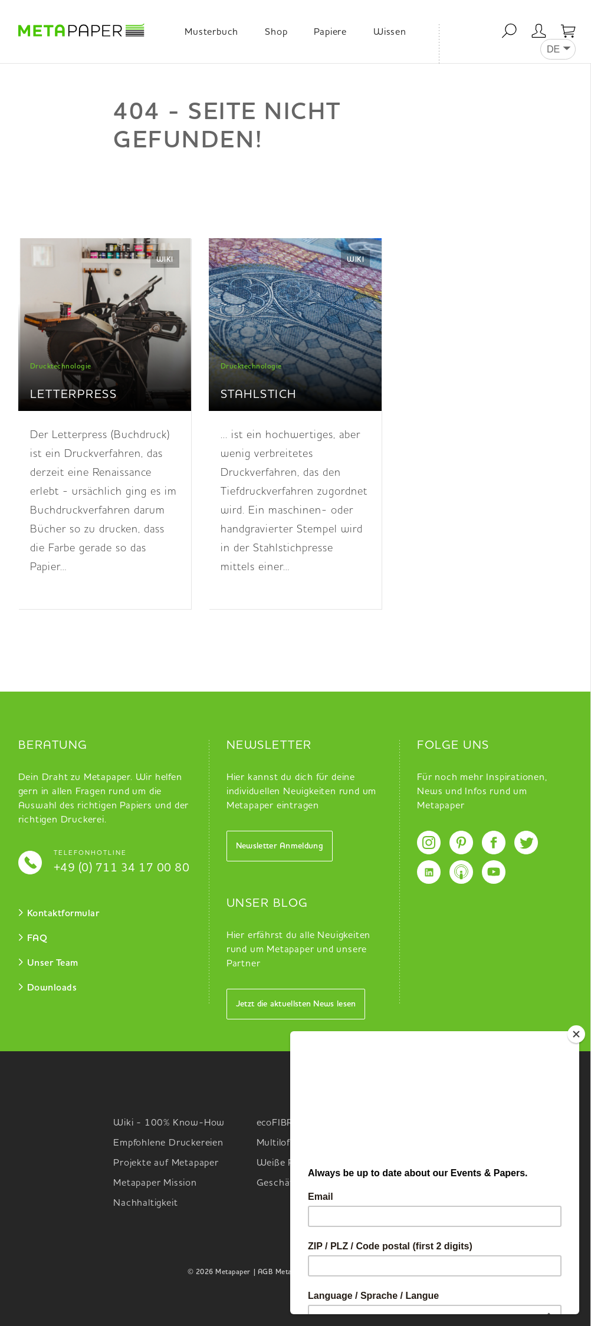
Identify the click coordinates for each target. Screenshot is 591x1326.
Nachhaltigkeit (145, 1203)
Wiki (164, 260)
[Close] (581, 1034)
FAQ (37, 938)
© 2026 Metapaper (219, 1272)
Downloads (52, 988)
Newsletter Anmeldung (279, 846)
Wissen (389, 32)
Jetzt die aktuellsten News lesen (296, 1004)
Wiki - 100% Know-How (169, 1123)
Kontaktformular (63, 914)
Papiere (330, 32)
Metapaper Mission (155, 1183)
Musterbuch (211, 32)
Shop (276, 32)
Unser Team (52, 963)
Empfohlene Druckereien (168, 1143)
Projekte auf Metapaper (166, 1163)
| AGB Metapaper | (284, 1272)
